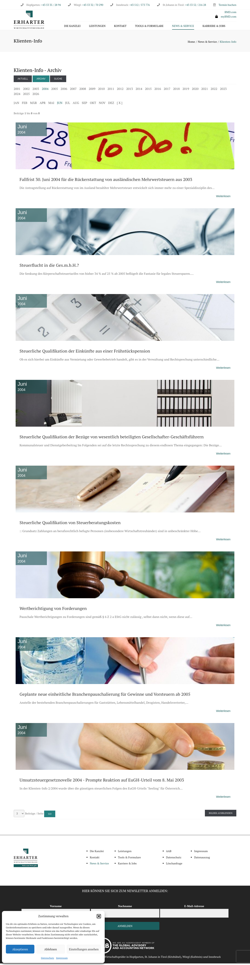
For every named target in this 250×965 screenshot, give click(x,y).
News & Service (183, 26)
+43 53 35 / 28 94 (51, 5)
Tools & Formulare (149, 26)
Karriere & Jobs (214, 26)
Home (191, 43)
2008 (82, 90)
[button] (99, 916)
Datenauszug (202, 859)
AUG (76, 104)
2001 (17, 90)
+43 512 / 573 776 (139, 5)
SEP (84, 104)
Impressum (62, 957)
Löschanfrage (174, 865)
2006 (64, 90)
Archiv (41, 80)
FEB (24, 104)
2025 (26, 95)
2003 (35, 90)
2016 (157, 90)
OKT (93, 104)
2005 (54, 90)
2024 (17, 95)
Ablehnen (50, 949)
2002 (26, 90)
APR (43, 104)
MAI (51, 104)
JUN (59, 104)
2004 (45, 90)
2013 (129, 90)
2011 (110, 90)
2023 (223, 90)
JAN (16, 104)
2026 (35, 95)
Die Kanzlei (72, 26)
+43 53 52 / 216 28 (195, 5)
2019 (185, 90)
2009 (92, 90)
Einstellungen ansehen (84, 949)
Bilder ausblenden (220, 814)
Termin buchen (227, 5)
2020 (195, 90)
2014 (139, 90)
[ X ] (119, 104)
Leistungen (97, 26)
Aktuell (23, 80)
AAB (168, 853)
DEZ (111, 104)
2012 (120, 90)
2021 (204, 90)
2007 (73, 90)
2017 (167, 90)
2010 (101, 90)
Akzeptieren (20, 949)
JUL (67, 104)
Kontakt (120, 26)
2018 (176, 90)
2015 (148, 90)
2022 (214, 90)
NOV (102, 104)
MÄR (33, 104)
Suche (58, 80)
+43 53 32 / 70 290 (92, 5)
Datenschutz (47, 957)
